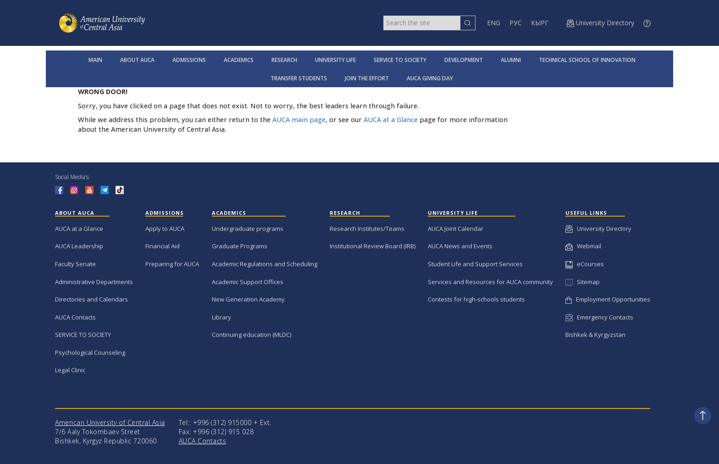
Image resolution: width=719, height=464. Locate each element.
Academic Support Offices (247, 282)
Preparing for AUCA (172, 264)
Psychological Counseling (90, 352)
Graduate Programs (239, 246)
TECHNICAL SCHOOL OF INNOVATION (587, 60)
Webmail (583, 246)
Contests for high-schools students (476, 299)
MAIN (95, 60)
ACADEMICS (239, 60)
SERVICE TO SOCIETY (400, 60)
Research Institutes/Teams (367, 228)
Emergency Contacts (599, 317)
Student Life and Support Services (475, 264)
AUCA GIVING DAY (430, 78)
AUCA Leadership (79, 246)
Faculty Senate (75, 264)
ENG (493, 22)
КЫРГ (539, 22)
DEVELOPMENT (463, 60)
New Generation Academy (248, 299)
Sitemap (582, 282)
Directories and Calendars (91, 299)
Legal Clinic (70, 370)
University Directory (598, 228)
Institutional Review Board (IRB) (372, 246)
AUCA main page (299, 119)
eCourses (584, 264)
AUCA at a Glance (391, 119)
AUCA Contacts (75, 317)
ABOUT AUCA (137, 60)
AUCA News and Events (460, 246)
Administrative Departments (94, 282)
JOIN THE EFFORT (367, 78)
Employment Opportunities (607, 299)
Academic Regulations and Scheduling (264, 264)
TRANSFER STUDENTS (299, 78)
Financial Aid (162, 246)
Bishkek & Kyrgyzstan (595, 334)
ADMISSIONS (189, 60)
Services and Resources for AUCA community (490, 282)
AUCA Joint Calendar (455, 228)
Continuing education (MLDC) (251, 334)
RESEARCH (284, 60)
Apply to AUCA (164, 228)
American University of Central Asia (110, 422)
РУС (515, 22)
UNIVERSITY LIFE (335, 60)
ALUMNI (511, 60)
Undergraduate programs (247, 228)
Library (221, 317)
